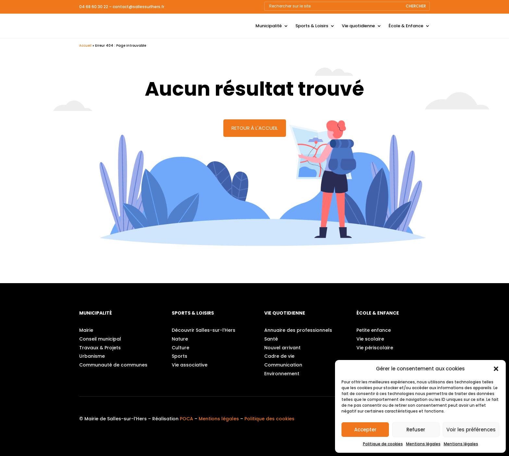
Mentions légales (423, 444)
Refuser (415, 429)
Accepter (365, 429)
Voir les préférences (471, 429)
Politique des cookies (269, 418)
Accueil (85, 45)
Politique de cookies (383, 444)
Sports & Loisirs (311, 26)
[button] (496, 369)
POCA (186, 418)
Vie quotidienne (358, 26)
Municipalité (268, 26)
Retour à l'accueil (254, 128)
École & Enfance (406, 26)
